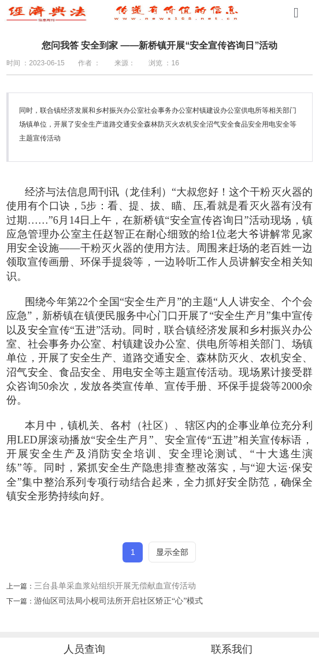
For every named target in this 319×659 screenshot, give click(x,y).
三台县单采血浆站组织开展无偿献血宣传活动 (115, 586)
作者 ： (89, 63)
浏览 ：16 (164, 63)
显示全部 (172, 552)
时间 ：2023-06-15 (35, 63)
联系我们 (232, 649)
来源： (124, 63)
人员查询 (84, 649)
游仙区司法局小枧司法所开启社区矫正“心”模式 (118, 601)
